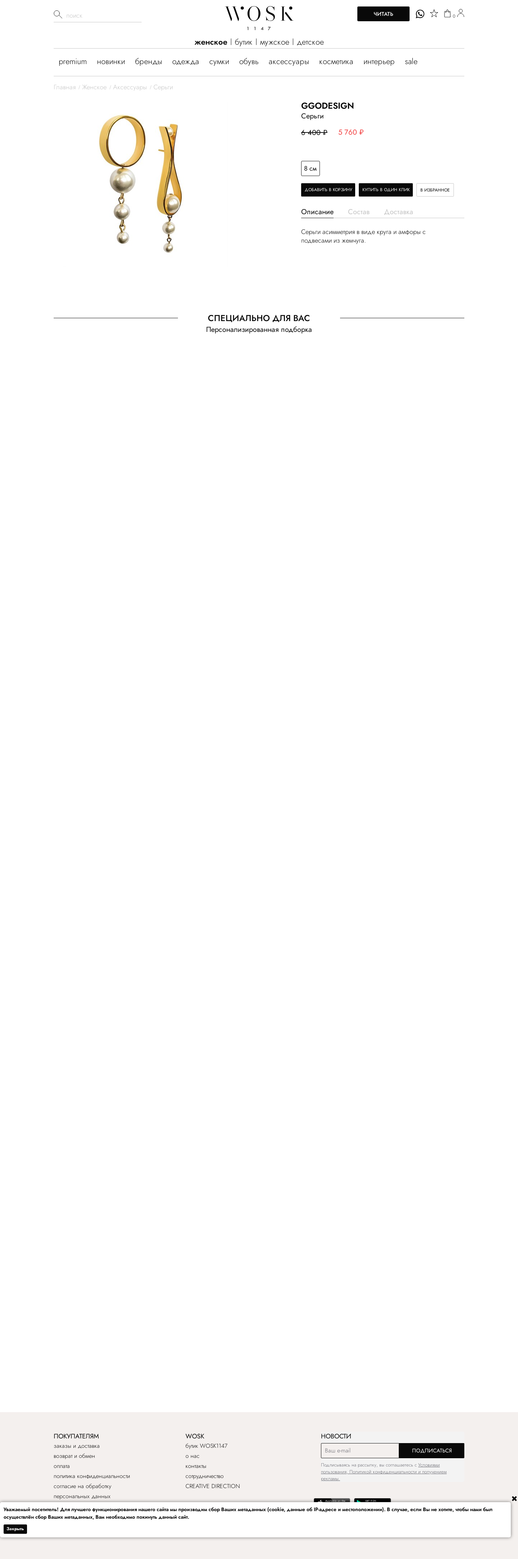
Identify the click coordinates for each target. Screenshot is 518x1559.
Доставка (398, 211)
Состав (359, 211)
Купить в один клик (386, 189)
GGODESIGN (327, 105)
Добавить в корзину (328, 189)
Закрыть (15, 1529)
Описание (317, 211)
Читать (383, 14)
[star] (434, 13)
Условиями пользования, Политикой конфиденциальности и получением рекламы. (384, 1471)
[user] (460, 14)
